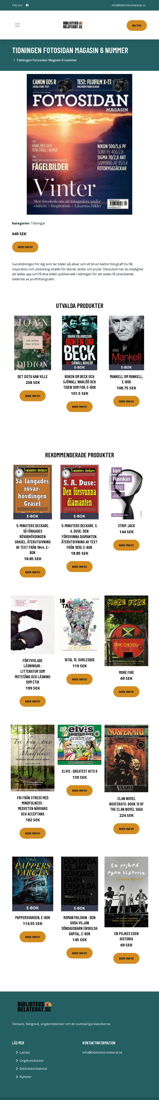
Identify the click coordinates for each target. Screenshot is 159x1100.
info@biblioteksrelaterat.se (128, 5)
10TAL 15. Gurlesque (79, 659)
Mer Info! (25, 247)
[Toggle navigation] (17, 25)
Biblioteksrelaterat (33, 1068)
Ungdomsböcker (32, 1060)
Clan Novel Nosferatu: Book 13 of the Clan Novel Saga (126, 804)
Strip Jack (126, 525)
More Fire (126, 672)
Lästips (25, 1052)
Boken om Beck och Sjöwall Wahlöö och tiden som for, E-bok (79, 382)
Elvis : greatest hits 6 (79, 771)
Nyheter (26, 1077)
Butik (136, 25)
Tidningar (38, 223)
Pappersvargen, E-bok (32, 917)
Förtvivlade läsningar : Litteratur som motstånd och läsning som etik (32, 671)
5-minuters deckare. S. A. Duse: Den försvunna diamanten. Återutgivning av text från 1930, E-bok (79, 536)
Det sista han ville (33, 376)
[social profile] (27, 5)
